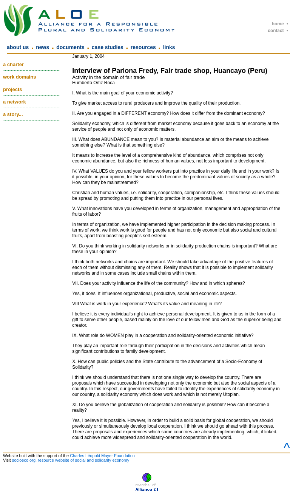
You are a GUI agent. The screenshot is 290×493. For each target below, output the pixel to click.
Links (169, 47)
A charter (13, 64)
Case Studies (107, 47)
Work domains (19, 77)
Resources (143, 47)
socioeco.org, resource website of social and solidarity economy (71, 460)
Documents (70, 47)
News (42, 47)
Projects (12, 89)
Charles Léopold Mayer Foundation (102, 455)
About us (18, 47)
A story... (13, 114)
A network (14, 102)
